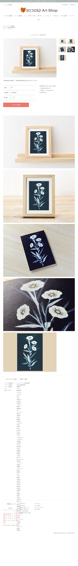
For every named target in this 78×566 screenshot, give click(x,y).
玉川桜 (23, 424)
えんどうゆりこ (25, 502)
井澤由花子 (24, 403)
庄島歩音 (24, 479)
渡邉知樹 (24, 490)
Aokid (23, 492)
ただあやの (24, 404)
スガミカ (24, 435)
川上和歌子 (24, 443)
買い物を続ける (43, 92)
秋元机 (23, 417)
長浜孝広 (24, 521)
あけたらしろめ (25, 459)
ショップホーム (25, 538)
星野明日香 (24, 390)
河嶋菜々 (24, 406)
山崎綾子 (24, 452)
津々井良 (24, 430)
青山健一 (24, 517)
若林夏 (23, 470)
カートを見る (42, 539)
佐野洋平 (24, 481)
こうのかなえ (24, 439)
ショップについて (47, 15)
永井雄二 (24, 497)
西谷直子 (24, 515)
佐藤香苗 (24, 466)
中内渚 (23, 432)
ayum (23, 473)
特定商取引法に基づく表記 (27, 547)
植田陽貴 (24, 419)
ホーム (4, 27)
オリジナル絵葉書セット (9, 383)
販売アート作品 (32, 15)
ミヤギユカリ (24, 513)
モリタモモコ (24, 423)
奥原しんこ (24, 457)
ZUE (23, 410)
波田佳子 (24, 414)
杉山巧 (23, 428)
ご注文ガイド (56, 15)
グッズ (25, 15)
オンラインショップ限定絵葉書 (28, 383)
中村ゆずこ (24, 488)
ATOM (43, 543)
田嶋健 (23, 477)
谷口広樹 (24, 482)
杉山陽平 (24, 464)
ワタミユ (24, 388)
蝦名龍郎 (24, 486)
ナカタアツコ (24, 526)
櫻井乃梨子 (24, 446)
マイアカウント (65, 4)
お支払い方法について (26, 541)
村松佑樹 (24, 461)
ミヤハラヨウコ (25, 519)
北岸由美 (24, 401)
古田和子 (24, 426)
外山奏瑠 (24, 441)
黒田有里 (24, 472)
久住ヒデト (24, 444)
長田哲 (23, 504)
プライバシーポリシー (44, 541)
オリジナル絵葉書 (8, 15)
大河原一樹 (24, 499)
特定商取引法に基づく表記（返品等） (48, 86)
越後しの (24, 501)
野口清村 (24, 433)
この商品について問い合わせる (46, 90)
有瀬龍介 (24, 493)
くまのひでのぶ (25, 437)
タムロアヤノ (24, 392)
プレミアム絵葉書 (18, 15)
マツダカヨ (24, 394)
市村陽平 (24, 522)
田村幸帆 (24, 415)
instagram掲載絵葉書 (11, 27)
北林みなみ (24, 399)
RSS (40, 543)
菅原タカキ (24, 508)
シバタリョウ (9, 28)
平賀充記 (24, 421)
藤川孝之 (24, 512)
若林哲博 (24, 506)
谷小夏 (23, 448)
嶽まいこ (24, 524)
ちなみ (23, 397)
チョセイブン (24, 412)
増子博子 (24, 484)
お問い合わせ (24, 539)
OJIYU (23, 395)
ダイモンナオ (24, 468)
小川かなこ (24, 455)
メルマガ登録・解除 (26, 545)
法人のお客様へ (64, 15)
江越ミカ (24, 495)
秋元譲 (23, 528)
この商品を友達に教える (45, 88)
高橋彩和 (24, 386)
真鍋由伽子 (24, 408)
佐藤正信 (24, 510)
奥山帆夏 (24, 450)
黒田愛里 (24, 530)
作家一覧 (39, 15)
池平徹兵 (24, 453)
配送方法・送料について (27, 543)
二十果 (23, 475)
